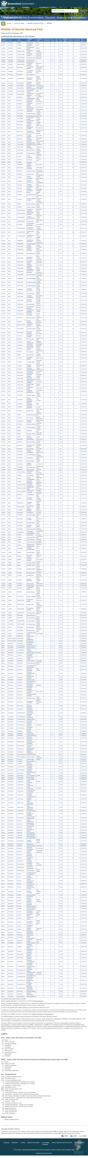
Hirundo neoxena (31, 113)
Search (83, 11)
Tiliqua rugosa (30, 583)
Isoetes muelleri (30, 759)
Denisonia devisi (31, 552)
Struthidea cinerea (31, 144)
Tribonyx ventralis (31, 433)
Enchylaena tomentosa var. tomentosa (30, 713)
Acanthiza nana (30, 293)
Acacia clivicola (30, 777)
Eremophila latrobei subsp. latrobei (30, 980)
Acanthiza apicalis (31, 285)
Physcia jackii (30, 640)
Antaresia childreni (31, 562)
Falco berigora (30, 439)
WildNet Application (37, 1014)
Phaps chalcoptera (31, 529)
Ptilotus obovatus (31, 647)
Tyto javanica (30, 351)
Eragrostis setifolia (31, 906)
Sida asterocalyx (31, 832)
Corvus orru (29, 159)
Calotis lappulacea (31, 663)
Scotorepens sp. (30, 60)
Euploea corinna (30, 630)
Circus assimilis (30, 460)
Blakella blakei (30, 844)
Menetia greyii (30, 575)
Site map (4, 11)
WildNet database (38, 1001)
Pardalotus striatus (31, 282)
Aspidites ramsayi (31, 565)
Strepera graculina (31, 194)
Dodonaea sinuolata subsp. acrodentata (30, 962)
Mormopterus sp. (31, 74)
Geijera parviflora (31, 942)
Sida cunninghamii (31, 837)
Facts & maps (19, 23)
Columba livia (30, 512)
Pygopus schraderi (31, 596)
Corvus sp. (29, 162)
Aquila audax (30, 457)
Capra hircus (30, 42)
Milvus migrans (30, 469)
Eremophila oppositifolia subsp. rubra (30, 988)
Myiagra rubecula (31, 153)
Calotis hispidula (31, 660)
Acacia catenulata (31, 775)
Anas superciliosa (31, 537)
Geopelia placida (31, 522)
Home (9, 23)
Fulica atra (29, 430)
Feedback (45, 1147)
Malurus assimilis (31, 317)
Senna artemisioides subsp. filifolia (30, 803)
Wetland (49, 1014)
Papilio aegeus (30, 636)
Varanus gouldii (30, 585)
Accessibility (45, 1145)
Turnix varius (30, 417)
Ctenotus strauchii (31, 568)
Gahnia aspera (30, 733)
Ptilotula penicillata (31, 278)
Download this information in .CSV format (17, 36)
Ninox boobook (30, 354)
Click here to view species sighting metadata (13, 998)
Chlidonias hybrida (31, 414)
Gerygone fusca (30, 304)
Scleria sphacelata (31, 735)
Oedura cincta (30, 604)
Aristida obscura (30, 884)
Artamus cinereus (31, 170)
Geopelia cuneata (31, 514)
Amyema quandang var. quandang (30, 814)
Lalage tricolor (30, 221)
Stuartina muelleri (31, 698)
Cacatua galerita (31, 395)
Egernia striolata (30, 572)
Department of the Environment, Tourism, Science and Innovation (45, 17)
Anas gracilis (30, 534)
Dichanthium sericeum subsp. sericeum (31, 887)
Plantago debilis (30, 870)
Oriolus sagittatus (31, 203)
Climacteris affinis (31, 328)
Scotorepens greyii (31, 57)
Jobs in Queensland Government (62, 1145)
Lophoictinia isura (31, 467)
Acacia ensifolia (30, 779)
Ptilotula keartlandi (31, 274)
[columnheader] (4, 40)
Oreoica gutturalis (31, 207)
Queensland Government (44, 1156)
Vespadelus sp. (30, 61)
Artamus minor (30, 174)
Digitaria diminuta (31, 894)
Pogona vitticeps (31, 591)
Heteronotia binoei (31, 617)
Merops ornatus (30, 338)
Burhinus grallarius (31, 424)
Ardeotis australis (31, 427)
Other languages (79, 1145)
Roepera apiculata (31, 996)
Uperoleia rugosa (31, 624)
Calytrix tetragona (31, 845)
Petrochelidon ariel (31, 115)
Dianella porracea (31, 754)
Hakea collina (30, 934)
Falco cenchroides (31, 441)
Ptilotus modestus (31, 645)
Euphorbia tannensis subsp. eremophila (31, 742)
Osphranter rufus (31, 85)
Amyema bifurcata (31, 810)
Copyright (6, 1145)
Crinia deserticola (31, 620)
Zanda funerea (30, 410)
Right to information (34, 1145)
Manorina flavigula (31, 253)
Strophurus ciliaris (31, 612)
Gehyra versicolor (31, 615)
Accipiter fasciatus (31, 454)
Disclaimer (15, 1145)
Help (21, 11)
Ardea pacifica (30, 475)
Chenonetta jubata (31, 542)
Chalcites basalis (31, 362)
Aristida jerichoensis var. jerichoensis (30, 881)
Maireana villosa (30, 719)
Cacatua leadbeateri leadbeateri (29, 400)
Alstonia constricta (31, 652)
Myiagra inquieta (31, 150)
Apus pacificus (30, 494)
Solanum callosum (31, 991)
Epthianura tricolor (31, 243)
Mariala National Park (36, 23)
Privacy (23, 1145)
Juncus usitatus (30, 761)
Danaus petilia (30, 627)
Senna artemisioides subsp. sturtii (30, 807)
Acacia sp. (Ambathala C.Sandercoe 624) (31, 795)
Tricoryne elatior (30, 757)
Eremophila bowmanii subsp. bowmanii (31, 966)
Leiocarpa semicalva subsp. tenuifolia (31, 673)
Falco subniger (30, 448)
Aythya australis (30, 539)
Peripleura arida (30, 679)
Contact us (14, 11)
